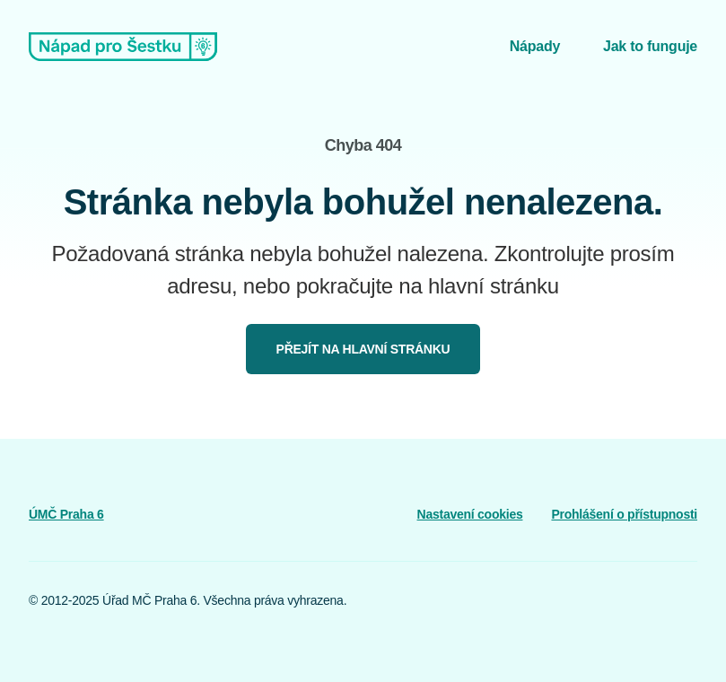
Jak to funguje (650, 46)
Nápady (535, 46)
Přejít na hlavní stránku (363, 349)
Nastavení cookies (470, 514)
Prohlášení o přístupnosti (624, 514)
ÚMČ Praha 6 (66, 514)
